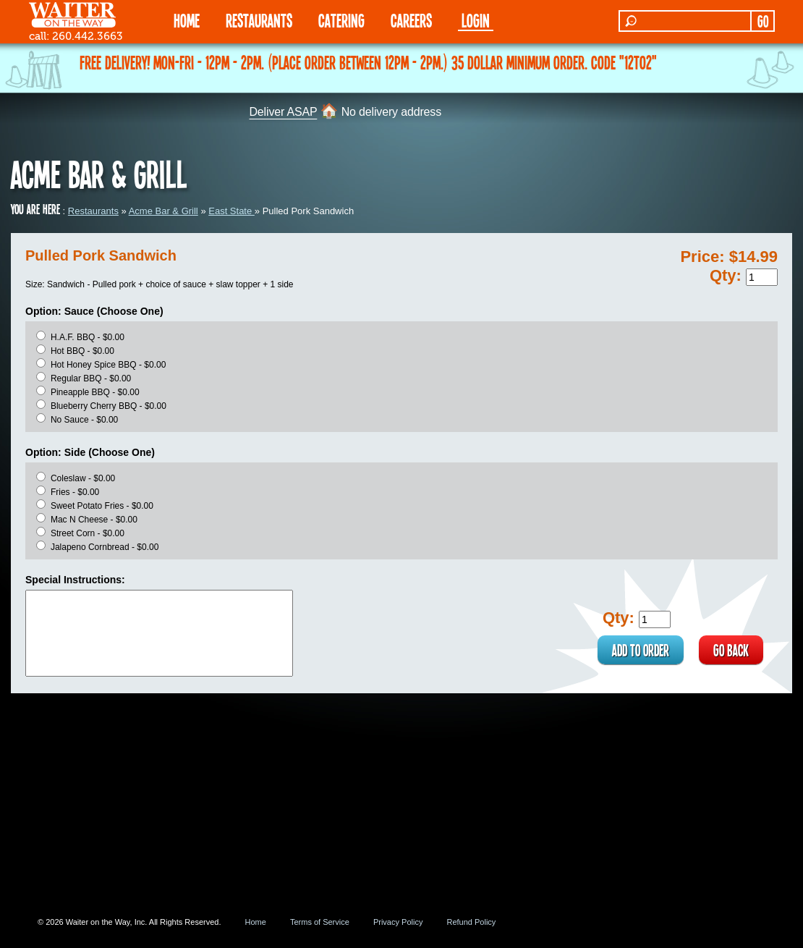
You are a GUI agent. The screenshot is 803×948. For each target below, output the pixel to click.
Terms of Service (319, 922)
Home (255, 922)
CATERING (341, 20)
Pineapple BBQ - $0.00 (95, 392)
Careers (411, 20)
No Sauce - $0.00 (84, 420)
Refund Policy (471, 922)
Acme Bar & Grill (163, 211)
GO (762, 21)
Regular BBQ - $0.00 (91, 378)
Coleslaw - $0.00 (83, 478)
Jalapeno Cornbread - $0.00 (104, 547)
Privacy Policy (397, 922)
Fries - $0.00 (75, 492)
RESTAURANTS (259, 20)
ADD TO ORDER (640, 650)
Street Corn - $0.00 (87, 533)
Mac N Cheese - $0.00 (94, 520)
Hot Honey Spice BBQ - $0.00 (108, 365)
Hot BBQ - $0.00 (82, 351)
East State (231, 211)
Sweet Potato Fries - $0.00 (102, 506)
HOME (187, 20)
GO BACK (731, 650)
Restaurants (93, 211)
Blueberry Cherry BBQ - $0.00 (108, 406)
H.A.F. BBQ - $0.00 (87, 337)
